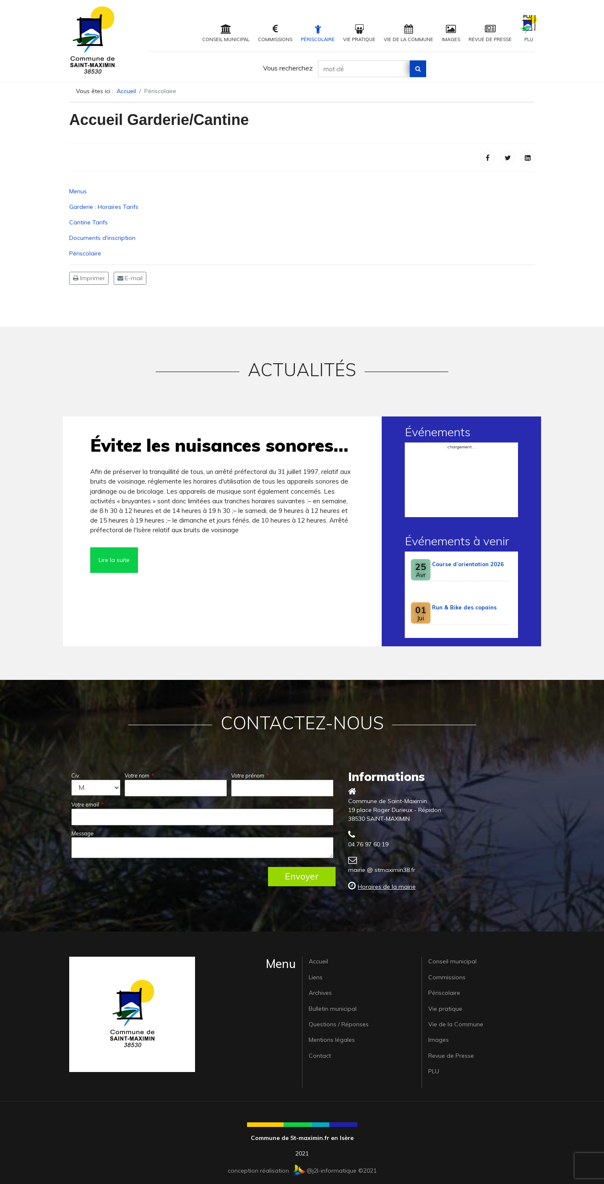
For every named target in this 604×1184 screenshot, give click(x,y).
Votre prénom (250, 775)
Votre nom (139, 775)
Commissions (275, 33)
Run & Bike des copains (464, 607)
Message (82, 833)
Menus (78, 191)
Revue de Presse (490, 33)
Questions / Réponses (339, 1024)
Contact (320, 1055)
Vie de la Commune (408, 33)
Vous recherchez (288, 68)
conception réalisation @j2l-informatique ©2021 (302, 1170)
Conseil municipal (226, 33)
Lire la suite (114, 560)
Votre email (87, 804)
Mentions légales (332, 1039)
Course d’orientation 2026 (468, 564)
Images (451, 33)
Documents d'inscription (102, 238)
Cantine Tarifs (88, 222)
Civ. (76, 775)
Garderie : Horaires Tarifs (103, 207)
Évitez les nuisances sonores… (219, 445)
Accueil (318, 961)
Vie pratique (359, 33)
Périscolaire (318, 33)
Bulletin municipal (333, 1008)
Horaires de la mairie (387, 886)
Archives (320, 993)
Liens (316, 977)
